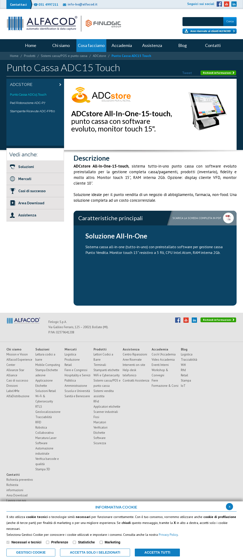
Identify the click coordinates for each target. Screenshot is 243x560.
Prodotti (29, 56)
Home (14, 56)
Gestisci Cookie (31, 552)
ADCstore (99, 56)
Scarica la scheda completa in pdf (197, 218)
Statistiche (86, 542)
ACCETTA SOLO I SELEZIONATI (95, 552)
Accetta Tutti (157, 552)
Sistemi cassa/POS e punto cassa (64, 56)
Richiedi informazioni (219, 73)
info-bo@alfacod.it (83, 4)
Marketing (112, 542)
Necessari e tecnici (26, 542)
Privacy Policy (168, 534)
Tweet (187, 73)
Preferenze (59, 542)
